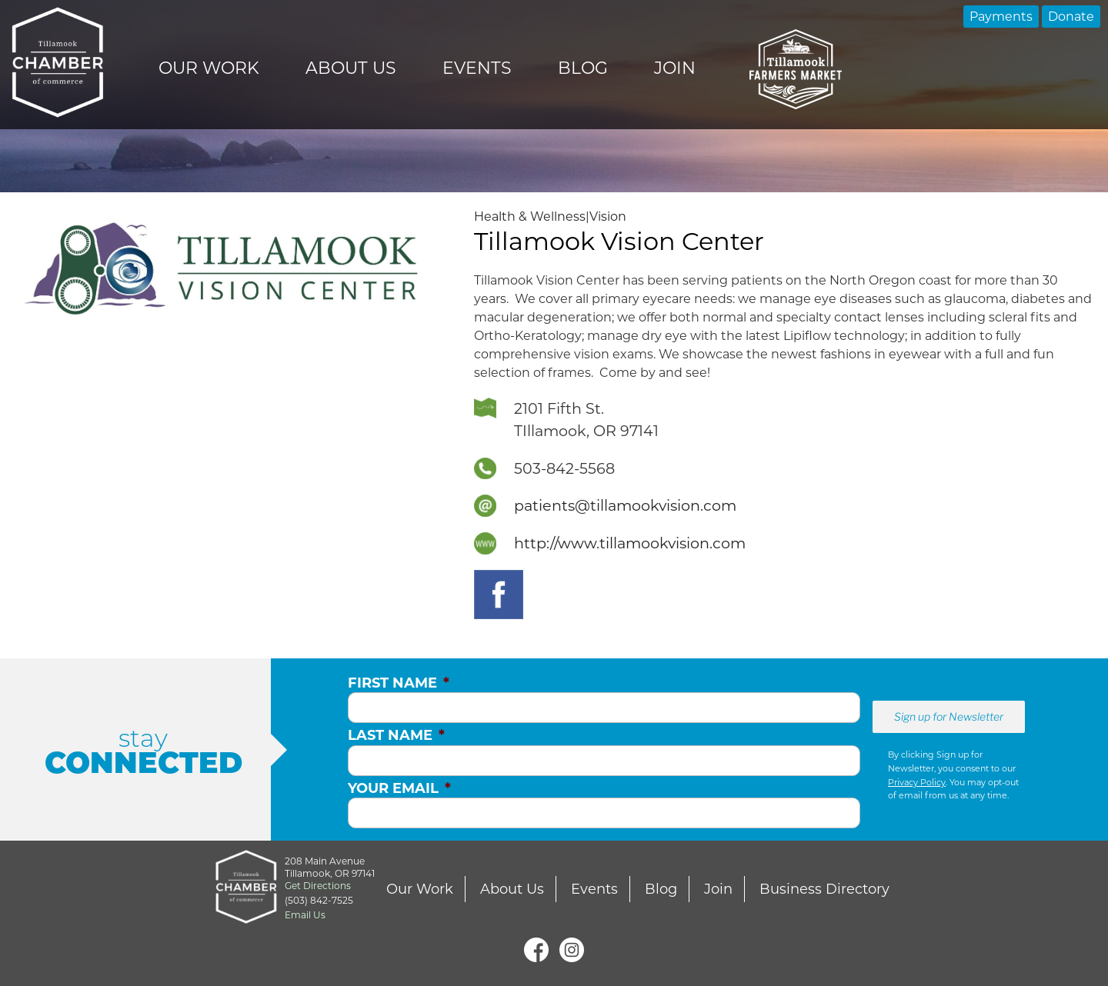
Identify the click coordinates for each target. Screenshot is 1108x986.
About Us (350, 68)
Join (675, 68)
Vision (607, 216)
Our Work (209, 68)
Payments (1001, 16)
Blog (583, 68)
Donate (1071, 16)
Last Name (396, 735)
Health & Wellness (530, 216)
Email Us (305, 915)
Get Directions (318, 885)
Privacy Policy (917, 782)
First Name (398, 683)
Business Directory (824, 889)
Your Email (399, 788)
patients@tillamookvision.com (625, 505)
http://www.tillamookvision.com (630, 543)
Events (477, 68)
